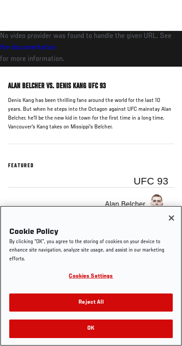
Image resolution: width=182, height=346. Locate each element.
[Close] (171, 218)
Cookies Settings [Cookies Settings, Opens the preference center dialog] (91, 276)
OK (90, 328)
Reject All (90, 302)
